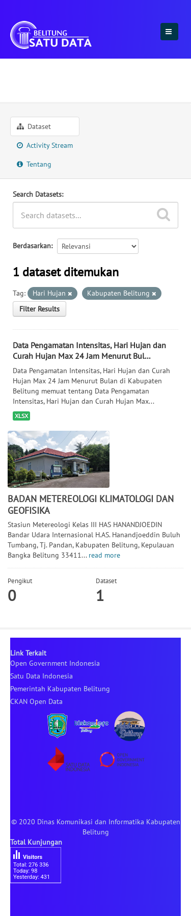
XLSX (21, 416)
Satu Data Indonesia (41, 676)
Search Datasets (37, 194)
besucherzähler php (40, 900)
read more (104, 555)
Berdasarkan (32, 245)
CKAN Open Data (36, 701)
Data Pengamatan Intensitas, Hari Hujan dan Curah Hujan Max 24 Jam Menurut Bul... (89, 350)
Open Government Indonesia (55, 663)
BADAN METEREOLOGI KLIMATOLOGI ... (91, 84)
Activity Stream (45, 145)
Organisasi (33, 67)
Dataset (34, 126)
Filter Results (39, 308)
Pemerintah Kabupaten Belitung (60, 688)
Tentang (34, 164)
